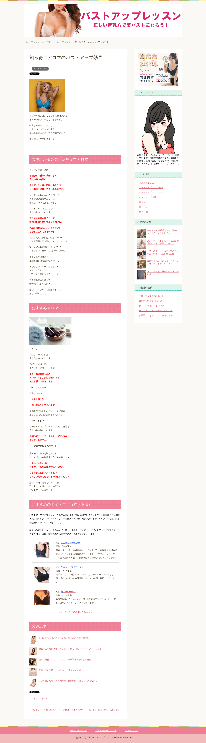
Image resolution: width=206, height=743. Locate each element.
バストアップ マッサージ (151, 187)
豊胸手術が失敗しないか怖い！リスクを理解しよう (63, 670)
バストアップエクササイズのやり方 (155, 310)
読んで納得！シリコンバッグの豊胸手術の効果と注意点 (65, 659)
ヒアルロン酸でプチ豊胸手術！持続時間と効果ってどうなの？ (68, 681)
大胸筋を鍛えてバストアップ (152, 301)
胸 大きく (143, 202)
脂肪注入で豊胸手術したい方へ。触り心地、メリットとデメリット (70, 649)
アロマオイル (41, 699)
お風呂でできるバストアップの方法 (155, 315)
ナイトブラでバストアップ (151, 306)
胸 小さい (143, 207)
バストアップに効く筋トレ (151, 296)
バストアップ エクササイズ (152, 192)
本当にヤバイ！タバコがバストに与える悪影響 (95, 710)
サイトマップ (131, 730)
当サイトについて (78, 730)
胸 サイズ (143, 212)
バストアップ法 (40, 68)
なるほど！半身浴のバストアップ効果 (51, 710)
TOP (38, 42)
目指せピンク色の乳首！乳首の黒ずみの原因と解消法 (64, 638)
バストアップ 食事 (147, 197)
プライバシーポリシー (106, 730)
